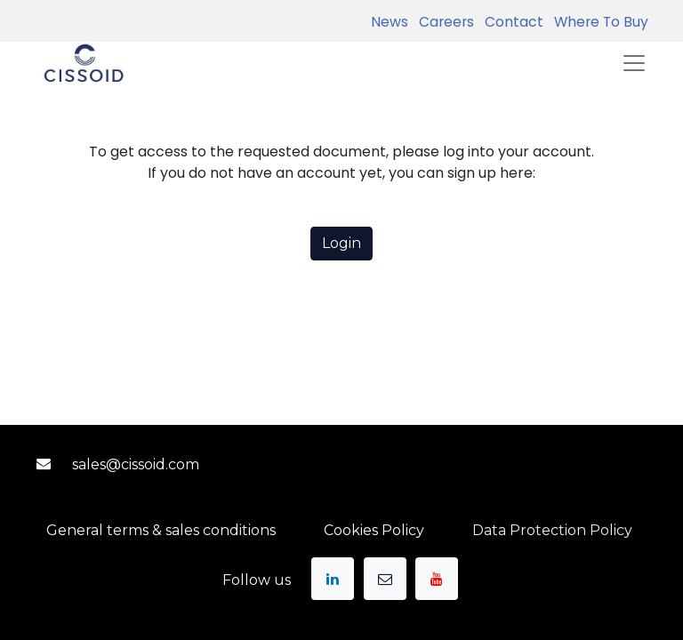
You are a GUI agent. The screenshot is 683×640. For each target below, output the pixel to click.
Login (341, 243)
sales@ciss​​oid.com (135, 464)
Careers (443, 22)
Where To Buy (597, 22)
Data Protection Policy (552, 530)
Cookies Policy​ (374, 530)
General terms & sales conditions (161, 530)
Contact (510, 22)
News (389, 22)
